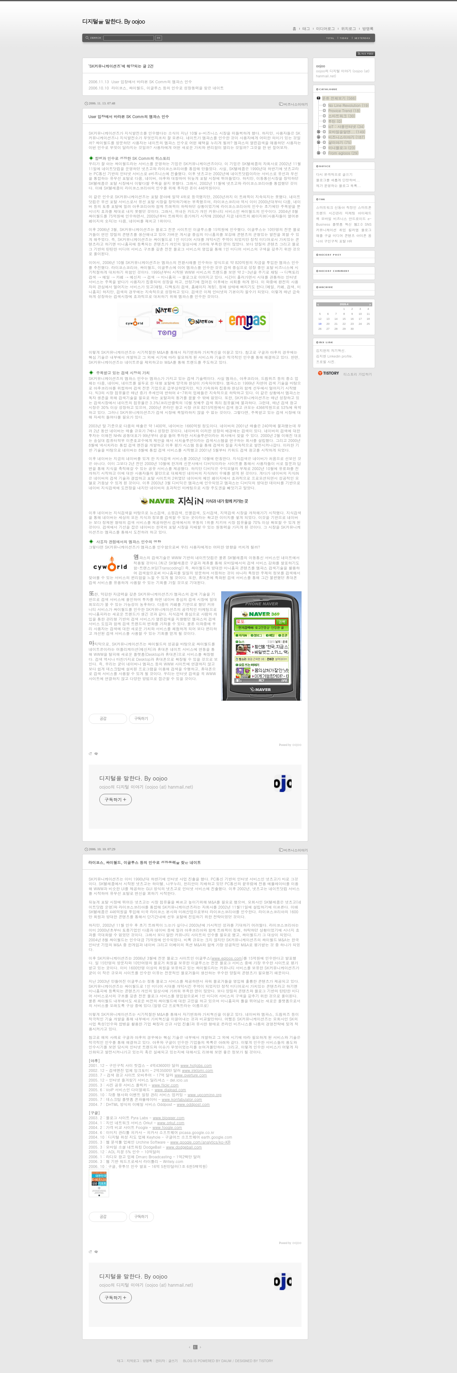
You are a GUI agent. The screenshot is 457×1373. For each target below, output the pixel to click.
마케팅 (350, 213)
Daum (226, 1360)
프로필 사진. (326, 361)
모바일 (326, 218)
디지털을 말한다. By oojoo (113, 21)
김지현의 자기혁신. (331, 350)
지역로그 (133, 1360)
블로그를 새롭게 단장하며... (338, 180)
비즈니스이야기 (296, 104)
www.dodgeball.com (184, 1147)
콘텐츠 (350, 235)
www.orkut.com (171, 1122)
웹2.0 (358, 224)
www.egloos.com (227, 958)
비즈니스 (340, 218)
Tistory (266, 1360)
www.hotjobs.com (196, 1065)
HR (349, 241)
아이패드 (365, 213)
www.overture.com (190, 1075)
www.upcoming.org (204, 1094)
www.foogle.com (167, 1127)
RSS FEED (370, 53)
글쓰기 (173, 1360)
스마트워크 (324, 207)
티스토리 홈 (328, 373)
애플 (319, 235)
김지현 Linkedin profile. (334, 356)
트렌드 (321, 213)
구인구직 (331, 241)
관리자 (160, 1360)
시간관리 (336, 213)
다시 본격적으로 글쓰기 (334, 174)
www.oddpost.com (193, 1104)
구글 (327, 235)
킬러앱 (354, 230)
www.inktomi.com (197, 1070)
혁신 (348, 224)
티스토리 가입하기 (358, 374)
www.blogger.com (168, 1117)
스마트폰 (364, 207)
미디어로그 (325, 28)
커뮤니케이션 (326, 230)
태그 (306, 28)
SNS (368, 224)
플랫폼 (337, 224)
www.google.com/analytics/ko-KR (200, 1142)
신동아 (340, 207)
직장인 (351, 207)
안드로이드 (357, 218)
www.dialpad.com (170, 1089)
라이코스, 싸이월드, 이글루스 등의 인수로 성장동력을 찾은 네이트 (167, 87)
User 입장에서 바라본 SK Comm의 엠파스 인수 (151, 81)
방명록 (368, 28)
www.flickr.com (165, 1084)
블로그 (366, 230)
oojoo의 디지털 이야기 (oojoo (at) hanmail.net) (146, 787)
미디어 (338, 235)
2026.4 (344, 304)
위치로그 (348, 28)
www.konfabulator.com (182, 1099)
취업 (342, 230)
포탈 (342, 241)
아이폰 (361, 235)
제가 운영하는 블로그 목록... (338, 185)
